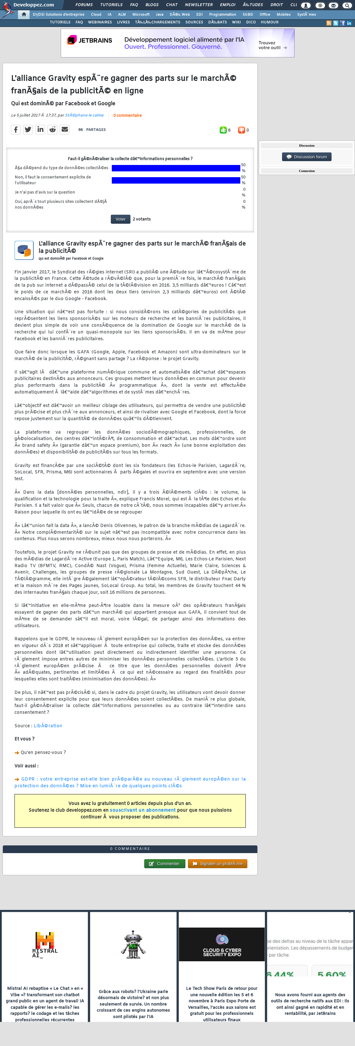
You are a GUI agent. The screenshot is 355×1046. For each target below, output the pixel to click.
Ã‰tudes (252, 5)
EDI (199, 15)
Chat (171, 5)
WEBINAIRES (100, 22)
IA (109, 15)
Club (295, 5)
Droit (276, 5)
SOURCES (194, 22)
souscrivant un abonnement (143, 811)
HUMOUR (270, 22)
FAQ (133, 5)
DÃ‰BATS (217, 22)
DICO (251, 22)
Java (159, 15)
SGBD (248, 15)
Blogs (152, 5)
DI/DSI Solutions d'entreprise (58, 15)
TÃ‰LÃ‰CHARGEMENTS (157, 22)
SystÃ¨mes (306, 15)
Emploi (227, 5)
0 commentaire (127, 115)
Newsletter (198, 5)
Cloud (96, 15)
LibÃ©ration (48, 726)
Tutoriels (111, 5)
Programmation (222, 15)
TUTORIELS (60, 22)
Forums (84, 5)
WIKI (236, 22)
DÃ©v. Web (180, 15)
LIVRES (123, 22)
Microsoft (140, 15)
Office (265, 15)
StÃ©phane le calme (84, 115)
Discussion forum (307, 157)
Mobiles (284, 15)
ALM (122, 15)
